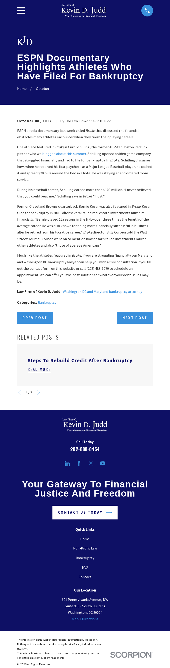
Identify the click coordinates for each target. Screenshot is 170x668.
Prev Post (34, 318)
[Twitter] (90, 463)
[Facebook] (79, 463)
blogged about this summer (64, 153)
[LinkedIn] (67, 463)
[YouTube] (102, 463)
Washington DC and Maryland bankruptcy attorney (102, 291)
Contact (85, 577)
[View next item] (38, 392)
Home (85, 539)
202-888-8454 (85, 449)
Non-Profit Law (85, 548)
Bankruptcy (47, 302)
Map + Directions (85, 619)
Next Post (135, 318)
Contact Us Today (85, 512)
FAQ (85, 567)
